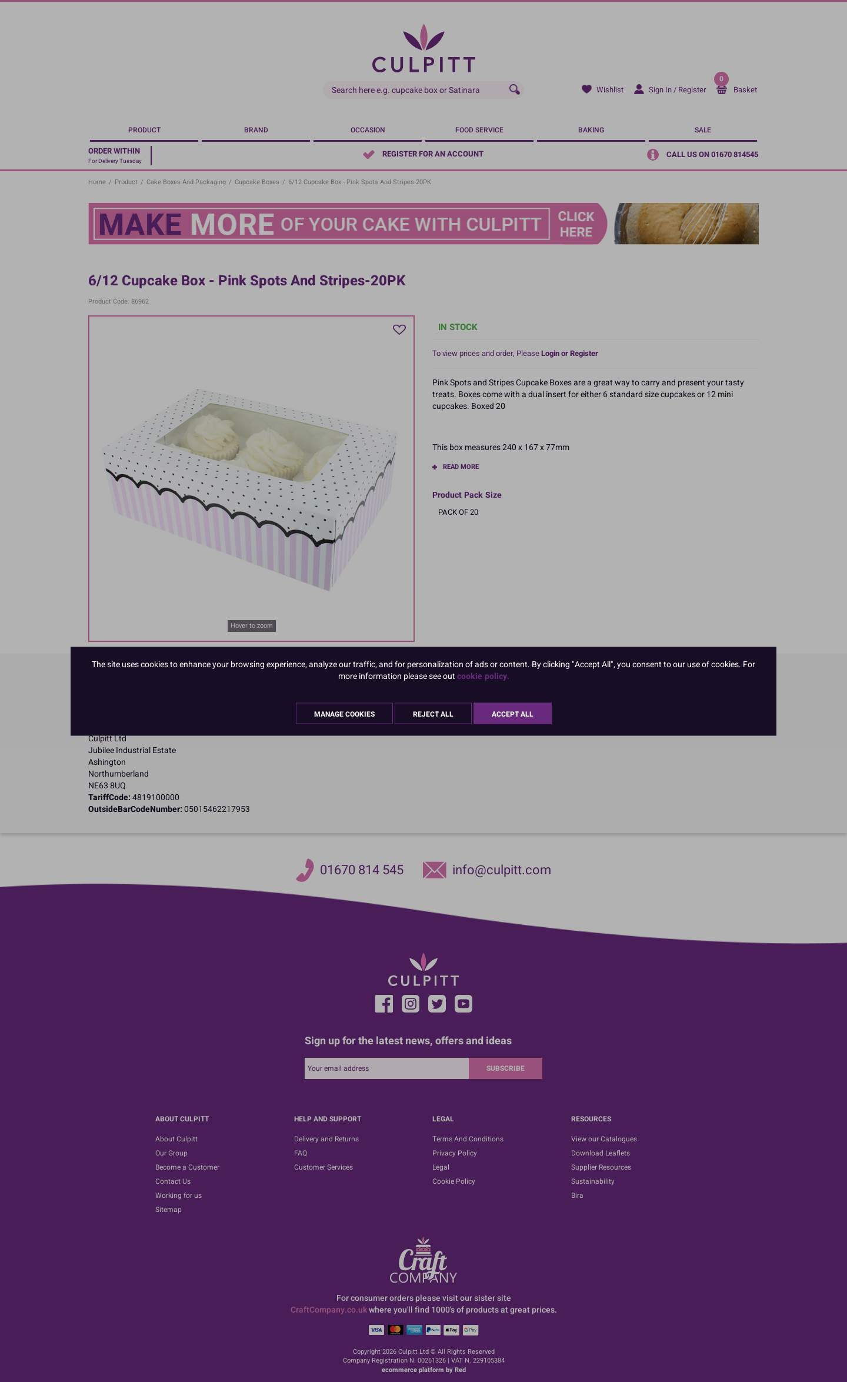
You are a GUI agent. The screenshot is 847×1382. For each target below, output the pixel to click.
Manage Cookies (344, 713)
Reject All (433, 713)
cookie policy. (483, 676)
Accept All (512, 713)
